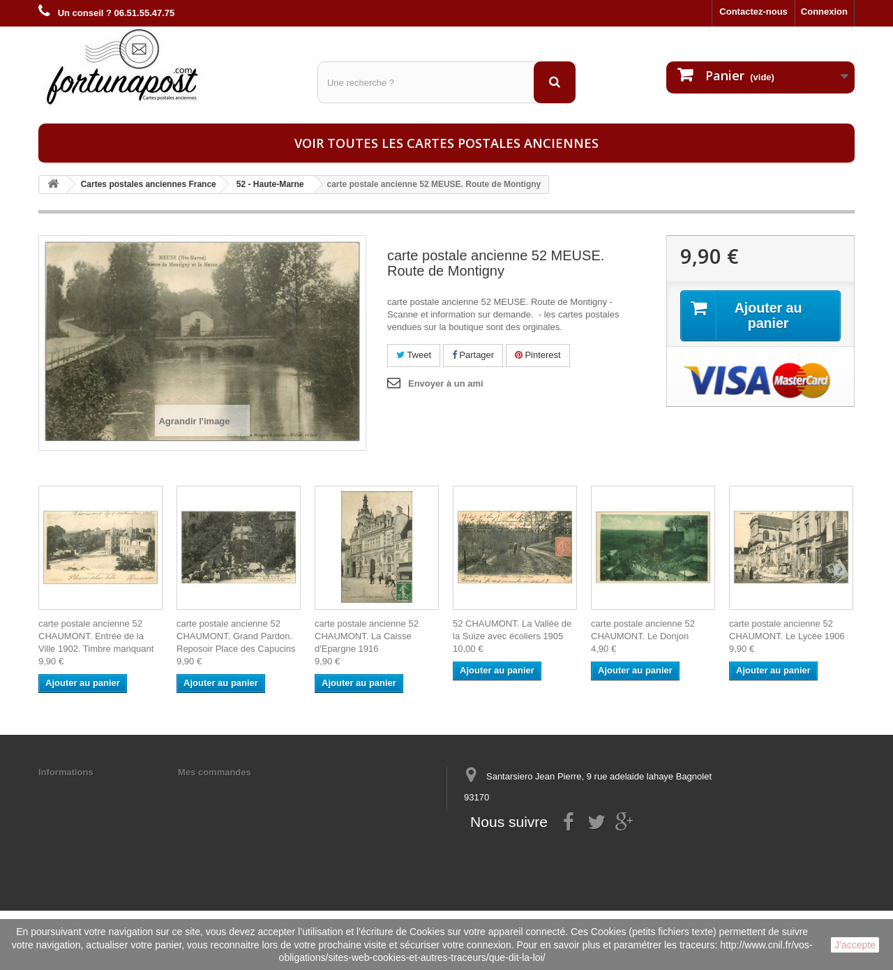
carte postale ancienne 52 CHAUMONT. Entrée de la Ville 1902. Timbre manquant (95, 636)
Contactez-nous (753, 11)
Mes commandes (214, 772)
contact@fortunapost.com (571, 849)
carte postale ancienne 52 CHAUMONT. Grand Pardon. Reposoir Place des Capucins (236, 636)
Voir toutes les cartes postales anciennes (446, 143)
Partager (473, 355)
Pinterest (538, 355)
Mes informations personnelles (244, 790)
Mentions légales (75, 790)
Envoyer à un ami (445, 383)
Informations (65, 772)
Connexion (824, 11)
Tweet (413, 355)
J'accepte (855, 944)
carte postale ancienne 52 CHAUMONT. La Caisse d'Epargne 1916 (367, 636)
